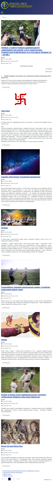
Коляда (4, 228)
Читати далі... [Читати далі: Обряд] (6, 362)
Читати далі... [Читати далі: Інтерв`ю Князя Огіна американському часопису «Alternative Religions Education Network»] (6, 415)
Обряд (4, 340)
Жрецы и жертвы (7, 475)
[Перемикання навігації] (2, 12)
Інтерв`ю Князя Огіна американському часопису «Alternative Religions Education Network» (23, 396)
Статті (10, 59)
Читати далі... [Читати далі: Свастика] (6, 145)
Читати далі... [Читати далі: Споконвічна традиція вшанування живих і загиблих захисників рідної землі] (6, 307)
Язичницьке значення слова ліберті (12, 472)
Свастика (5, 111)
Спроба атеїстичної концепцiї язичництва (20, 177)
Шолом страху (7, 474)
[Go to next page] (16, 479)
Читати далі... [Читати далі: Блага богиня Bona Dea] (6, 466)
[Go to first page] (2, 479)
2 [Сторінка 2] (9, 479)
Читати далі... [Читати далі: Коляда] (6, 255)
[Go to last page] (18, 479)
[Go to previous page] (5, 479)
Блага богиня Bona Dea (12, 446)
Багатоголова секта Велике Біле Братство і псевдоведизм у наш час (21, 470)
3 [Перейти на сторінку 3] (11, 479)
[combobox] (8, 17)
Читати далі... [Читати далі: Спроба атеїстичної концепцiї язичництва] (6, 205)
